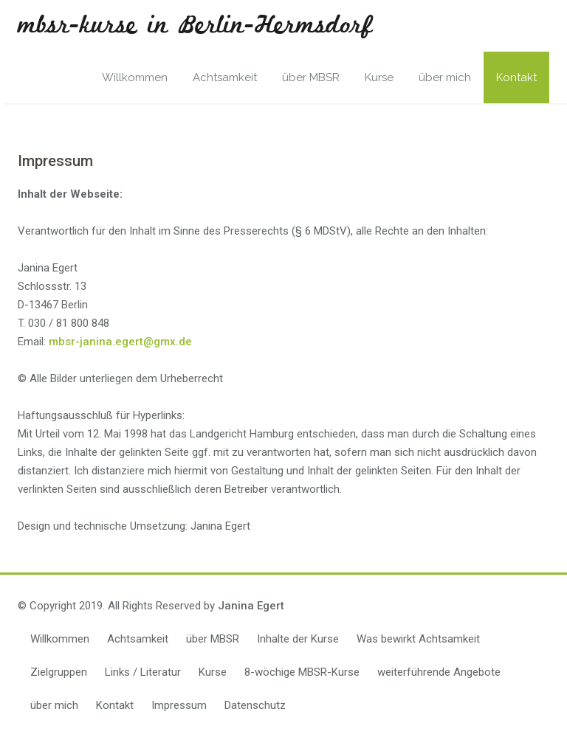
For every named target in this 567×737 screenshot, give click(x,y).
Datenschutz (255, 705)
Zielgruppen (58, 672)
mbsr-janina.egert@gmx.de (120, 341)
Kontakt (516, 77)
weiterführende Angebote (439, 672)
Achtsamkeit (225, 77)
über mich (445, 77)
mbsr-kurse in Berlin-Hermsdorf (195, 26)
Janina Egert (251, 605)
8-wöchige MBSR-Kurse (302, 672)
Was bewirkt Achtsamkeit (418, 639)
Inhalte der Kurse (298, 639)
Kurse (379, 77)
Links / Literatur (143, 672)
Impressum (179, 705)
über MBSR (311, 77)
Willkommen (135, 77)
